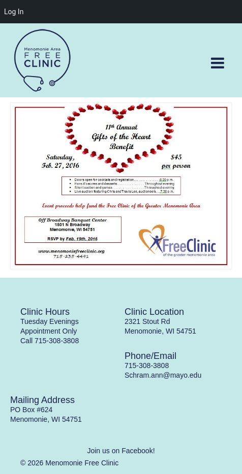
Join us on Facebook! (121, 451)
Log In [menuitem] (13, 12)
